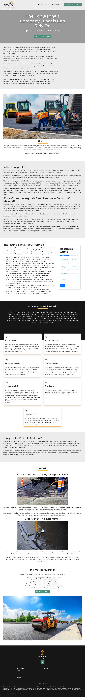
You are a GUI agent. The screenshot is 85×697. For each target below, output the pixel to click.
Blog (18, 672)
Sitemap (19, 677)
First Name (65, 260)
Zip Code (74, 266)
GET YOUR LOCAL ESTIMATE (72, 4)
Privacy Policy (8, 694)
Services (47, 4)
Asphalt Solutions (9, 8)
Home (40, 4)
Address (64, 279)
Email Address (66, 273)
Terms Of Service (18, 694)
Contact (19, 675)
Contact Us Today (42, 592)
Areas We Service (57, 4)
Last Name (74, 260)
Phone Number (64, 267)
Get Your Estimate (42, 36)
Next (62, 286)
